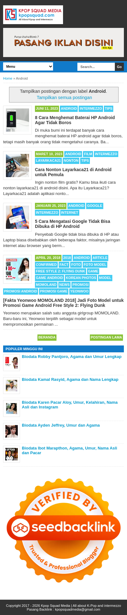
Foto (76, 264)
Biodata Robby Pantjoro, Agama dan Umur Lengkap (72, 356)
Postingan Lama (106, 337)
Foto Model (95, 264)
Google (94, 206)
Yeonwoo (79, 291)
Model (105, 278)
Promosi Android (20, 291)
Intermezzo (91, 108)
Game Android (49, 278)
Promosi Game (53, 291)
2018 (67, 258)
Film (88, 154)
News (64, 284)
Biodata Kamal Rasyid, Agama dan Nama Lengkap (70, 379)
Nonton (71, 160)
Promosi (80, 284)
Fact (64, 264)
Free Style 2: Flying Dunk (60, 271)
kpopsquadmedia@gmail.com (77, 609)
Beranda (47, 337)
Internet (69, 212)
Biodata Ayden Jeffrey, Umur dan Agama (61, 425)
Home (7, 78)
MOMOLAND (46, 284)
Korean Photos (81, 278)
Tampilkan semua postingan (64, 97)
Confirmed (46, 264)
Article (100, 258)
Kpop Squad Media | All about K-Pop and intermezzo (81, 605)
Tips (108, 108)
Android (69, 108)
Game (93, 271)
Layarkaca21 (48, 160)
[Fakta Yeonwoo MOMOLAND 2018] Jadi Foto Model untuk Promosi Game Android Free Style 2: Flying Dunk (63, 303)
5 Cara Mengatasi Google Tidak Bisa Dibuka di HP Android (72, 224)
